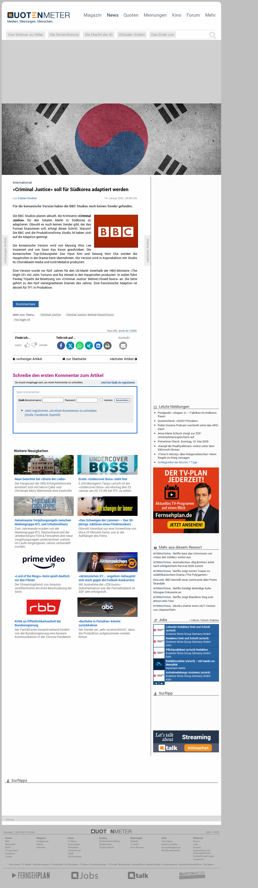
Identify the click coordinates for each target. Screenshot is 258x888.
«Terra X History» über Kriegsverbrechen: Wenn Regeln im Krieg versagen (187, 456)
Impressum (198, 859)
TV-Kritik (134, 844)
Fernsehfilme (138, 864)
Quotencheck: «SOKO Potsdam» (178, 421)
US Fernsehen (71, 864)
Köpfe (70, 853)
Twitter (8, 856)
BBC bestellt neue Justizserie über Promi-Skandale (185, 581)
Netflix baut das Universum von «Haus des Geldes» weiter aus (182, 555)
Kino (176, 15)
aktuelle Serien (153, 864)
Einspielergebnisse (171, 847)
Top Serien (208, 864)
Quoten (131, 15)
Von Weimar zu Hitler (25, 34)
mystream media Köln (184, 664)
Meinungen (155, 15)
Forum (193, 15)
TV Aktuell (26, 864)
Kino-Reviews (137, 847)
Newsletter (10, 844)
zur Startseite (74, 359)
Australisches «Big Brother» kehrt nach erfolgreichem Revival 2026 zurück (183, 564)
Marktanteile (105, 844)
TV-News (72, 841)
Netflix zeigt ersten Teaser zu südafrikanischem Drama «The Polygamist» (181, 572)
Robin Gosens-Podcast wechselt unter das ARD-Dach (188, 427)
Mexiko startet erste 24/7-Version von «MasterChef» (184, 607)
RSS (7, 841)
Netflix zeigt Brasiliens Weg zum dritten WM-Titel (183, 598)
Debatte (134, 841)
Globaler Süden (132, 34)
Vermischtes (74, 844)
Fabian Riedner (27, 198)
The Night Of (22, 319)
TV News (84, 864)
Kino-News (167, 841)
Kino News (14, 864)
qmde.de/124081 (128, 330)
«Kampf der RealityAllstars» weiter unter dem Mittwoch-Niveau (186, 447)
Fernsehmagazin (41, 864)
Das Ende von (162, 34)
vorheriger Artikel (27, 359)
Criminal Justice (51, 314)
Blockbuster (124, 864)
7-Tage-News (11, 850)
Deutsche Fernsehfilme (190, 864)
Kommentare (25, 304)
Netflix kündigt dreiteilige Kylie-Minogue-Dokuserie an (182, 590)
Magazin (93, 15)
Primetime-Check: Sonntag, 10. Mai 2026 (183, 441)
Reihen (39, 844)
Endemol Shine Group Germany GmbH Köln (182, 630)
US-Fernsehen (75, 856)
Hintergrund (42, 841)
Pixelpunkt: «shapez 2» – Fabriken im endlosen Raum (187, 414)
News (112, 15)
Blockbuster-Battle (171, 850)
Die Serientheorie (64, 34)
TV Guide (112, 864)
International (74, 850)
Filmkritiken (57, 864)
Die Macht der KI (99, 34)
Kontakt (197, 847)
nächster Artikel (123, 359)
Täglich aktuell (106, 847)
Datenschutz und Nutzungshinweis (202, 851)
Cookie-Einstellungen (203, 856)
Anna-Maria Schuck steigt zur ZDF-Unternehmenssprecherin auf (180, 435)
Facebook (10, 853)
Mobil (8, 847)
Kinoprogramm (169, 864)
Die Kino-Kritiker (169, 844)
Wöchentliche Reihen (109, 841)
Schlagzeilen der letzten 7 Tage (177, 462)
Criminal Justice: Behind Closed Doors (90, 314)
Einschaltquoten (98, 864)
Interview (40, 847)
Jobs (195, 844)
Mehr (210, 15)
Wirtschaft (73, 847)
